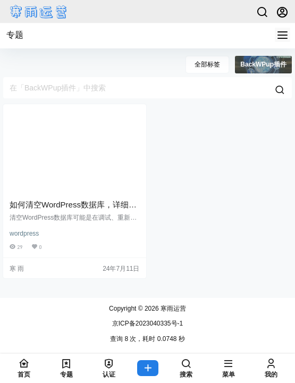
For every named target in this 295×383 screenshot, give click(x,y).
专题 (14, 34)
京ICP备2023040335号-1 (147, 323)
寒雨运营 (172, 308)
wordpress (24, 233)
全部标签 (207, 64)
